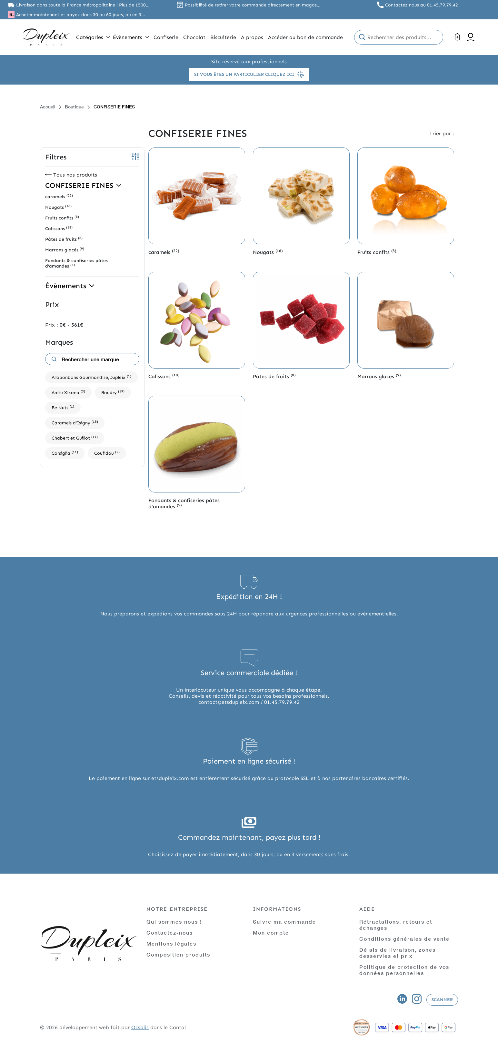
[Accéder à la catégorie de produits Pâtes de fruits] (301, 320)
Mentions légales (171, 943)
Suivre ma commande (284, 921)
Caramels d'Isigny (75, 423)
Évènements (131, 37)
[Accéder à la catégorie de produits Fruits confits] (405, 195)
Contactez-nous (169, 932)
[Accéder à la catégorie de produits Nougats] (301, 195)
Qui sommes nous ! (174, 921)
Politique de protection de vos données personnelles (404, 970)
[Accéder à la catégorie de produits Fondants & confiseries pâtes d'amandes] (196, 444)
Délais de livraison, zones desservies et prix (397, 953)
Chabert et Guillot (75, 438)
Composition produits (178, 954)
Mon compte (271, 932)
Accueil (47, 106)
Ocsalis (140, 1027)
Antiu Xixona (68, 392)
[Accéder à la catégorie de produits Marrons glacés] (405, 320)
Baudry (112, 392)
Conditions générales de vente (404, 939)
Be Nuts (63, 407)
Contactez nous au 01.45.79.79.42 (421, 5)
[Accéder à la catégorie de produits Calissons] (196, 320)
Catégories (93, 37)
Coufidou (107, 453)
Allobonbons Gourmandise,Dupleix (91, 377)
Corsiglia (65, 453)
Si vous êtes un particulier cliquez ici (249, 74)
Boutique (74, 106)
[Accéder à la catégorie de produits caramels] (196, 195)
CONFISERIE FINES (83, 185)
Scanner (442, 999)
